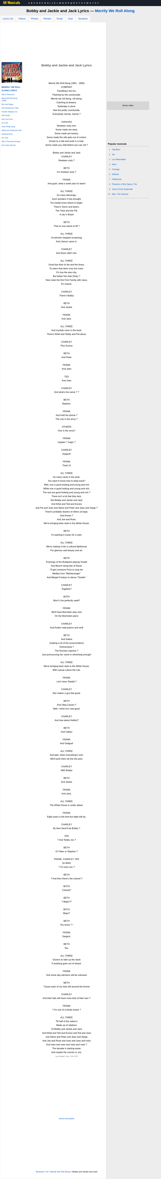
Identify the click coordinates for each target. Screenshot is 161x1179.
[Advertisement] (53, 43)
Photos (34, 18)
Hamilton (116, 149)
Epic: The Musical (120, 194)
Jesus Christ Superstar (122, 189)
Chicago (116, 169)
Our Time (5, 138)
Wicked (115, 174)
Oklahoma (116, 179)
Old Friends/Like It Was (10, 108)
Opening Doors (7, 134)
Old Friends (6, 115)
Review (47, 18)
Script (59, 18)
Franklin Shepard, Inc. (10, 112)
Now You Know (7, 119)
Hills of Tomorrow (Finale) (11, 141)
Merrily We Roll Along (115, 11)
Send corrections (66, 1118)
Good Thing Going (8, 127)
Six (113, 154)
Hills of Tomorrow (8, 95)
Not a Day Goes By (9, 145)
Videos (22, 18)
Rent (114, 164)
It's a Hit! (5, 123)
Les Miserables (119, 159)
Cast (70, 18)
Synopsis (83, 18)
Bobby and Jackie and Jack (12, 130)
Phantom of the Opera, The (124, 184)
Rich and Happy (7, 104)
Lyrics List (8, 18)
